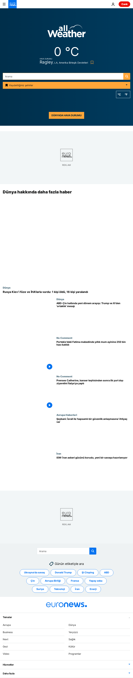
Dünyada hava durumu (66, 115)
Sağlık (72, 639)
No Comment (64, 337)
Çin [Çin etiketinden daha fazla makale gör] (33, 580)
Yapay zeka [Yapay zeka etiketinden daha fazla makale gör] (95, 580)
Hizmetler (8, 664)
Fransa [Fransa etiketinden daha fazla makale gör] (75, 580)
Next (5, 639)
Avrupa (7, 624)
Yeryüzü (73, 632)
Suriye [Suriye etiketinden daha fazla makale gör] (40, 589)
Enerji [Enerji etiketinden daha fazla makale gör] (93, 589)
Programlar (75, 653)
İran (58, 453)
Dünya (6, 287)
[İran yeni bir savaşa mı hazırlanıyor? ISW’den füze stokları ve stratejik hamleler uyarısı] (93, 471)
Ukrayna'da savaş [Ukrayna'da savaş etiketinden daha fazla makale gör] (34, 572)
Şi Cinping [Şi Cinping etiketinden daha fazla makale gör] (88, 572)
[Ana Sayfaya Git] (12, 4)
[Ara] (66, 76)
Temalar (7, 617)
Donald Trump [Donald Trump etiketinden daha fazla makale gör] (63, 572)
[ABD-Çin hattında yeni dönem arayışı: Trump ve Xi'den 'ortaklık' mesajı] (93, 317)
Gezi (5, 646)
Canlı (124, 4)
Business (8, 632)
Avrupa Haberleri (66, 415)
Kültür (72, 646)
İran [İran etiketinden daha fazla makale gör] (77, 589)
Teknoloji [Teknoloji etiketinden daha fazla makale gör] (59, 589)
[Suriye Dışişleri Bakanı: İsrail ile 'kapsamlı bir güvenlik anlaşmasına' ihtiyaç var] (93, 433)
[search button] (126, 76)
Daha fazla (9, 673)
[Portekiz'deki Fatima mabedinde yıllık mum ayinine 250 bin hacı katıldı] (93, 356)
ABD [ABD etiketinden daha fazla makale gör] (106, 572)
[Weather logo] (66, 32)
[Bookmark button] (91, 62)
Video (6, 653)
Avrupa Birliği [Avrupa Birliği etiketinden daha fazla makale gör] (53, 580)
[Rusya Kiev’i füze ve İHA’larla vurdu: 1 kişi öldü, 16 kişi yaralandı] (66, 292)
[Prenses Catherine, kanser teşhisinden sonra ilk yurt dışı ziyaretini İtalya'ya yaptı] (93, 394)
